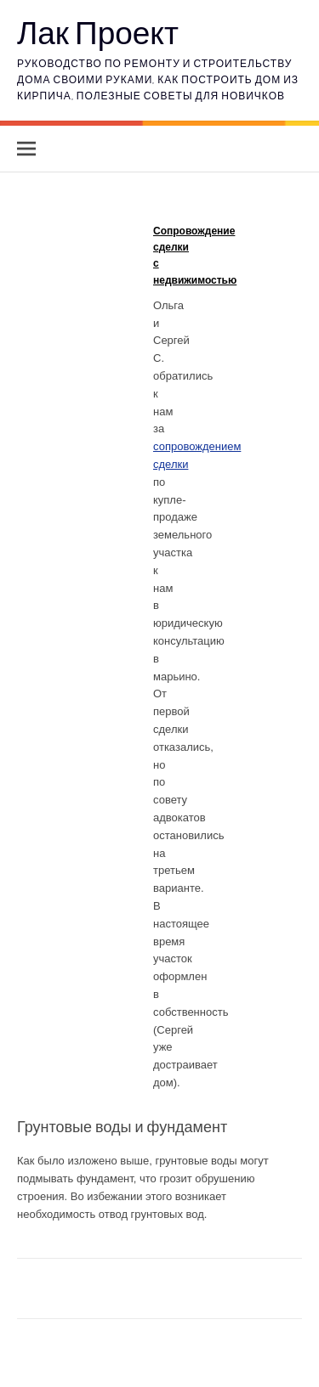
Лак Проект (98, 32)
